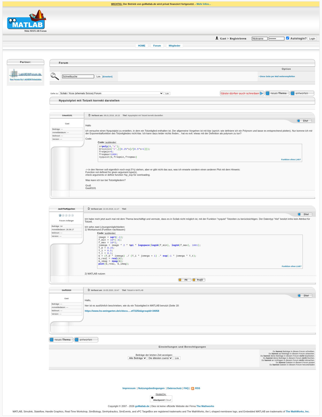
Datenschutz (174, 388)
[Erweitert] (107, 77)
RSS (195, 388)
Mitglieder (174, 45)
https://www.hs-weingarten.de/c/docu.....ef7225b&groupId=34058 (122, 311)
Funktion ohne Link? (291, 159)
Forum (157, 45)
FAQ (186, 388)
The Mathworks (205, 406)
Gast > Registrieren (233, 38)
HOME (141, 45)
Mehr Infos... (204, 4)
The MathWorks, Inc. (297, 411)
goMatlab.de (142, 406)
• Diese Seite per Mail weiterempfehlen (277, 76)
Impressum (129, 388)
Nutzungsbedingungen (151, 388)
